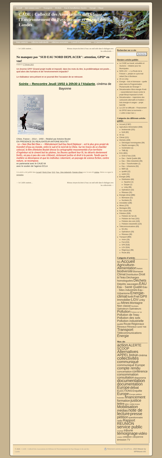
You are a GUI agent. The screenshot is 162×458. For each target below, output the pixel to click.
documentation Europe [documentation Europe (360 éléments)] (130, 386)
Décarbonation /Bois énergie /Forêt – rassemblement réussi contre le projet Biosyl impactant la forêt (132, 92)
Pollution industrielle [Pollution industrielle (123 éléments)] (130, 320)
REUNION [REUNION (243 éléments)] (125, 423)
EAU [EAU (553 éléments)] (142, 284)
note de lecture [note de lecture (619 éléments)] (129, 412)
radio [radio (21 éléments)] (119, 420)
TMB (123, 151)
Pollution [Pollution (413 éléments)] (124, 311)
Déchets (58, 8)
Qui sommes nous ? (32, 8)
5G (123, 229)
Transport (123, 237)
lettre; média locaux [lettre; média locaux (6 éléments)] (132, 404)
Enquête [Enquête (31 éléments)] (137, 390)
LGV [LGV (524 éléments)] (134, 300)
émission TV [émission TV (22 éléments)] (123, 439)
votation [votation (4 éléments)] (120, 437)
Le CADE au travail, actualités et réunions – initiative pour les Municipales (131, 66)
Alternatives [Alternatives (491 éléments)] (127, 351)
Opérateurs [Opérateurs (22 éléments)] (123, 308)
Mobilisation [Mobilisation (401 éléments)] (127, 406)
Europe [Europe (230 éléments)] (123, 394)
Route (124, 253)
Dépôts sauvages (128, 145)
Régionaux (126, 250)
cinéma (96, 172)
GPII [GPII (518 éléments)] (143, 296)
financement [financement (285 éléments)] (135, 397)
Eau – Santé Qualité (129, 158)
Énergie (122, 177)
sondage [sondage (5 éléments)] (120, 431)
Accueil (19, 8)
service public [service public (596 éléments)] (129, 427)
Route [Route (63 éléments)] (127, 323)
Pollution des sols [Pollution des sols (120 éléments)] (128, 317)
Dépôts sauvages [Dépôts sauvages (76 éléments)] (128, 284)
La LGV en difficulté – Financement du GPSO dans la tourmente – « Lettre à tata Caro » (132, 110)
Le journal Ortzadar (102, 42)
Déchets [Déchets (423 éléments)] (139, 280)
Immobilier (123, 203)
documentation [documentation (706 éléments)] (131, 380)
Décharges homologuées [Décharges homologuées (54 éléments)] (128, 279)
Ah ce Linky (123, 79)
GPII (123, 245)
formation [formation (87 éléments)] (123, 400)
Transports (47, 8)
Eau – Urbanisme (128, 166)
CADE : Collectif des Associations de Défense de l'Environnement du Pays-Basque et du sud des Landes (63, 19)
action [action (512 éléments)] (122, 345)
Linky (126, 187)
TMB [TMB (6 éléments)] (144, 327)
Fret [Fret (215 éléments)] (136, 296)
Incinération (126, 148)
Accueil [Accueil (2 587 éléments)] (128, 261)
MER (124, 169)
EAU (53, 172)
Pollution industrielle (129, 224)
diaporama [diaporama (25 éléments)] (140, 377)
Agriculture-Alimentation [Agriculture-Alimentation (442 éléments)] (127, 266)
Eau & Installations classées (75, 8)
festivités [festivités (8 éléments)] (120, 398)
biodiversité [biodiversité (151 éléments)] (125, 271)
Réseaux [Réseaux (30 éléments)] (122, 326)
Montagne (123, 208)
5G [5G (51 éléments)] (119, 261)
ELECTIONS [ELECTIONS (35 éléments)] (124, 390)
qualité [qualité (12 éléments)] (120, 324)
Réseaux (125, 192)
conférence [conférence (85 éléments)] (140, 371)
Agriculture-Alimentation (128, 127)
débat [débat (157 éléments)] (134, 387)
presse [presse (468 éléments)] (136, 413)
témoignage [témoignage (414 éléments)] (127, 433)
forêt (123, 132)
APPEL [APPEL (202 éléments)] (123, 355)
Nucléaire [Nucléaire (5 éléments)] (135, 306)
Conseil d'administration (81, 42)
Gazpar (127, 185)
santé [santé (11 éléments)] (139, 327)
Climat (121, 137)
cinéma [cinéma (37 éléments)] (143, 355)
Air (120, 135)
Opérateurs (126, 190)
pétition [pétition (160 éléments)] (122, 417)
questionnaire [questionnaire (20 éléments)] (136, 417)
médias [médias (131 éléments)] (122, 410)
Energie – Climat (96, 8)
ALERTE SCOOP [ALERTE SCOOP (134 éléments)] (129, 346)
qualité (124, 171)
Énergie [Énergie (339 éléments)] (123, 336)
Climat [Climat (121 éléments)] (121, 274)
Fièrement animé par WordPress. (120, 449)
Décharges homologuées (131, 143)
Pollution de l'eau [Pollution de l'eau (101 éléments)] (128, 314)
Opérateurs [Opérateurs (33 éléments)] (135, 308)
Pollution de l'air (128, 216)
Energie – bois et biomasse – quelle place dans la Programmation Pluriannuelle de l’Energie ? (133, 84)
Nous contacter (22, 42)
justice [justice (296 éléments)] (136, 400)
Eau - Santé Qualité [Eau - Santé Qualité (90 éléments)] (129, 287)
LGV (123, 247)
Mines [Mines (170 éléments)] (125, 303)
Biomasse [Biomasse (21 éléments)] (138, 271)
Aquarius (127, 182)
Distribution (126, 179)
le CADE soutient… (25, 49)
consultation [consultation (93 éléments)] (125, 377)
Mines (121, 205)
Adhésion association (59, 42)
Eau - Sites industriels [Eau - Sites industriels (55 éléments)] (132, 288)
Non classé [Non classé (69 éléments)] (124, 305)
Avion (124, 240)
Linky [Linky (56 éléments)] (142, 299)
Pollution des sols (128, 221)
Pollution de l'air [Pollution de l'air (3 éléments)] (136, 312)
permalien (20, 175)
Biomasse (125, 198)
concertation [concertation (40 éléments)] (124, 371)
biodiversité (126, 130)
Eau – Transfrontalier (130, 164)
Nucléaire (125, 200)
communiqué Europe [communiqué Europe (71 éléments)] (131, 365)
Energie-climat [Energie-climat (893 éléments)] (131, 294)
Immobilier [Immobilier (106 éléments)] (124, 299)
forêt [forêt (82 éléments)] (130, 296)
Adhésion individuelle (39, 42)
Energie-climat (77, 172)
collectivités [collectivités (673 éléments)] (128, 358)
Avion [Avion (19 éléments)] (139, 268)
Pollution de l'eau (128, 219)
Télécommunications (127, 226)
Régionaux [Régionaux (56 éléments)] (137, 323)
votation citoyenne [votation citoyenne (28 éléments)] (133, 436)
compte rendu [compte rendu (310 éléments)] (128, 368)
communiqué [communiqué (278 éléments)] (128, 362)
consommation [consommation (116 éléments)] (128, 374)
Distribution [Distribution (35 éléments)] (132, 274)
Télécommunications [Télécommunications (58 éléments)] (129, 332)
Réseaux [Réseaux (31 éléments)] (132, 326)
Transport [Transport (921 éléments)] (125, 329)
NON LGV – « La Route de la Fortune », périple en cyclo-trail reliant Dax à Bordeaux (131, 73)
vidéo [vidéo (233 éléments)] (142, 433)
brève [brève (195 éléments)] (133, 355)
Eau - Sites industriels (64, 172)
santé (124, 174)
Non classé (123, 211)
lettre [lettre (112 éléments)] (120, 403)
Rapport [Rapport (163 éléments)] (129, 420)
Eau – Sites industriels (130, 161)
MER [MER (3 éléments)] (119, 303)
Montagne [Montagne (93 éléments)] (136, 302)
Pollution (122, 213)
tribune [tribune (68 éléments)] (128, 430)
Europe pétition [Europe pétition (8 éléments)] (135, 394)
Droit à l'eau (46, 172)
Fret (123, 242)
